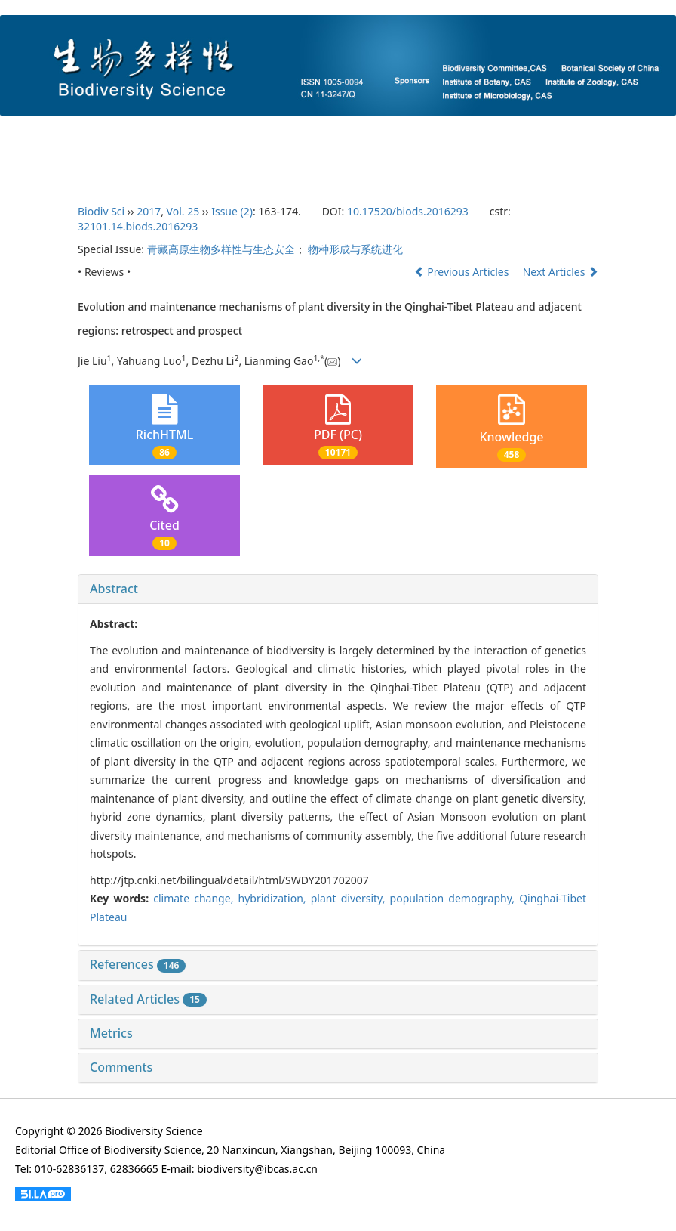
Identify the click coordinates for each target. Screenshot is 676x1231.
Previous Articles (463, 271)
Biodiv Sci (101, 211)
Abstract (114, 588)
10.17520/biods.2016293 (408, 211)
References (138, 964)
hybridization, (274, 898)
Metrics (111, 1033)
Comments (121, 1067)
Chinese (209, 165)
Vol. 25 (183, 211)
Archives (564, 132)
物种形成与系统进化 (355, 249)
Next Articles (560, 271)
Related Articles (148, 999)
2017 (149, 211)
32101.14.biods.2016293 (138, 226)
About (97, 132)
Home (40, 132)
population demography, (455, 898)
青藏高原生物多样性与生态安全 (221, 249)
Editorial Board (172, 132)
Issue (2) (232, 211)
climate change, (195, 898)
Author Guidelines (270, 132)
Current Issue (370, 132)
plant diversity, (350, 898)
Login (149, 165)
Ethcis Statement (66, 165)
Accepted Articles (474, 132)
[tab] (338, 589)
